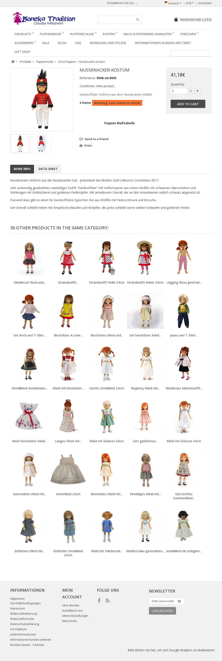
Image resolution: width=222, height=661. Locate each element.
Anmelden (205, 3)
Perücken (188, 34)
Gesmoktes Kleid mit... (29, 494)
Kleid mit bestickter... (68, 388)
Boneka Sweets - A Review (27, 645)
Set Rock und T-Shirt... (29, 335)
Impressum (17, 608)
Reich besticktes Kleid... (29, 441)
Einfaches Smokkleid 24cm (68, 553)
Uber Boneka (70, 605)
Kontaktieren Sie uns (120, 3)
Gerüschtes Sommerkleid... (183, 496)
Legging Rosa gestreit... (184, 282)
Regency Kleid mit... (145, 388)
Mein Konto (69, 621)
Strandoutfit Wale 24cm (106, 282)
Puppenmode (50, 34)
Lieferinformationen (23, 634)
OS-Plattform (18, 629)
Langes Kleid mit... (68, 441)
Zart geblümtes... (145, 441)
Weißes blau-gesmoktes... (145, 551)
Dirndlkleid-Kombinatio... (29, 388)
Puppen (109, 34)
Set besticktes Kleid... (145, 335)
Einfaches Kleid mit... (29, 551)
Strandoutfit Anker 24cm (145, 282)
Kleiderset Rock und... (30, 282)
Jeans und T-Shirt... (184, 335)
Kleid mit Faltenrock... (106, 551)
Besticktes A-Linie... (68, 335)
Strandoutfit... (68, 282)
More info (22, 169)
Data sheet (48, 169)
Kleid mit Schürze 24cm (183, 441)
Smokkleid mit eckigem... (184, 551)
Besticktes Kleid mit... (106, 494)
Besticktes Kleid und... (107, 335)
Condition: (87, 86)
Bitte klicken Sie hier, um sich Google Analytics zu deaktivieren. (171, 650)
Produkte (23, 34)
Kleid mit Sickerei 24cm (107, 441)
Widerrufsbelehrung (23, 613)
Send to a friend (96, 139)
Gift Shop (22, 52)
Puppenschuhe (82, 34)
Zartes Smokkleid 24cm (106, 388)
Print (88, 145)
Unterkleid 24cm (68, 494)
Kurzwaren (24, 43)
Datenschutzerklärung (24, 624)
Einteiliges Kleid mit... (145, 494)
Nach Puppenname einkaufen (147, 34)
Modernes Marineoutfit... (184, 388)
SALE (45, 43)
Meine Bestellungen (75, 616)
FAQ (78, 43)
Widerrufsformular (22, 619)
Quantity (177, 84)
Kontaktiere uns (72, 610)
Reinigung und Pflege (108, 43)
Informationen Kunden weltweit (163, 43)
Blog (62, 43)
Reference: (88, 78)
